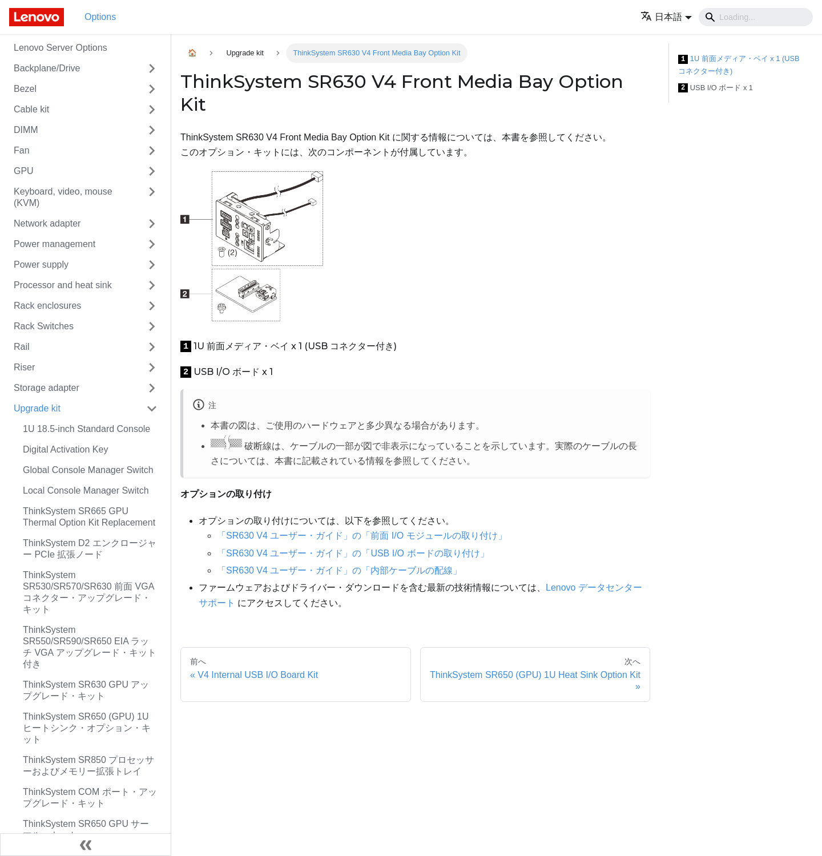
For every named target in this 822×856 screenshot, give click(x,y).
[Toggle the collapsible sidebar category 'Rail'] (152, 347)
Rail (22, 347)
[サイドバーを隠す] (85, 844)
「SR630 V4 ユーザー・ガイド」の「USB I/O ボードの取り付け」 (353, 553)
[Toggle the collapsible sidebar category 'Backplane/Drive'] (152, 68)
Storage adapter (46, 388)
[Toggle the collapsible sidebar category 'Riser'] (152, 367)
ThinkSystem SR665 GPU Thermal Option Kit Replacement (89, 516)
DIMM (26, 130)
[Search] (756, 17)
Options (100, 17)
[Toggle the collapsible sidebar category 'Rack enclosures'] (152, 306)
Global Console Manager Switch (88, 470)
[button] (666, 17)
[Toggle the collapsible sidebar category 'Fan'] (152, 151)
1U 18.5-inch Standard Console (86, 429)
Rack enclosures (47, 305)
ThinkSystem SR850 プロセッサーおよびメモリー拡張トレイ (88, 765)
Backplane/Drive (47, 68)
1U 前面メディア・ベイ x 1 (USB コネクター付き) (739, 64)
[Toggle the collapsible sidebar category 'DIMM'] (152, 130)
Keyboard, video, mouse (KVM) (63, 197)
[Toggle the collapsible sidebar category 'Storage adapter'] (152, 388)
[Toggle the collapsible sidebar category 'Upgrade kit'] (152, 408)
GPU (24, 171)
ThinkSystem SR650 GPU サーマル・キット (86, 829)
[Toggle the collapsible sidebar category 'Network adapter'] (152, 224)
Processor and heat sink (63, 285)
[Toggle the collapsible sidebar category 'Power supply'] (152, 265)
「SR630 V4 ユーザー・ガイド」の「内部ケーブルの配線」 (339, 570)
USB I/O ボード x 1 (715, 88)
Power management (54, 244)
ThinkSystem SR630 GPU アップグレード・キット (86, 690)
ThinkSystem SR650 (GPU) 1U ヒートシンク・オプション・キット (87, 728)
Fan (22, 150)
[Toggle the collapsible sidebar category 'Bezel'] (152, 89)
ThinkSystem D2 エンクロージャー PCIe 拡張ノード (89, 548)
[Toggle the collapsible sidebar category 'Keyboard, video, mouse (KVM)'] (152, 197)
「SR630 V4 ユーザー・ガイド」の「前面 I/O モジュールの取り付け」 (362, 535)
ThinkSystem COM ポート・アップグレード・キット (90, 797)
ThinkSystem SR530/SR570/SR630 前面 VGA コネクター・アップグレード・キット (88, 592)
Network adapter (47, 223)
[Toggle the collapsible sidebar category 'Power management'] (152, 244)
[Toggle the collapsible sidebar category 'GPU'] (152, 171)
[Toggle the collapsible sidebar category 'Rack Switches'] (152, 326)
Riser (24, 367)
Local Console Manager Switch (86, 490)
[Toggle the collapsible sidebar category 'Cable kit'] (152, 109)
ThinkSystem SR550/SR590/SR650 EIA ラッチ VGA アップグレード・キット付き (89, 647)
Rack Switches (44, 326)
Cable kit (31, 109)
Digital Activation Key (65, 449)
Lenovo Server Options (60, 48)
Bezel (25, 89)
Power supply (41, 264)
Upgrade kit (37, 408)
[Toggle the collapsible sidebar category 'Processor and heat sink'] (152, 285)
